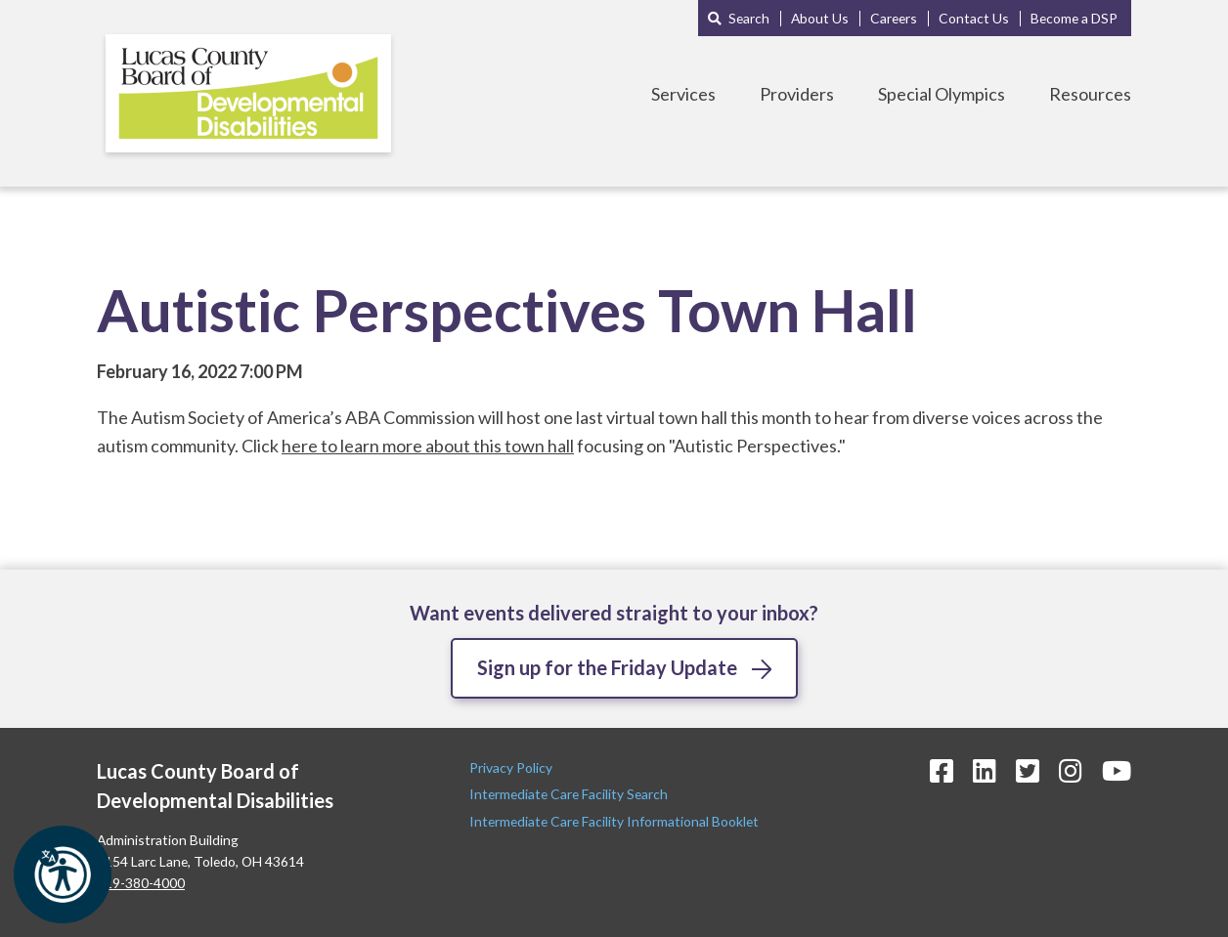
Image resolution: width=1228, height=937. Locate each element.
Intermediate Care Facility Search (570, 794)
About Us (820, 18)
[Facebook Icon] (941, 770)
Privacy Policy (512, 767)
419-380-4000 (141, 882)
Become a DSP (1074, 18)
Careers (893, 18)
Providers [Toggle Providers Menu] (797, 94)
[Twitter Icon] (1027, 770)
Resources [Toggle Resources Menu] (1090, 94)
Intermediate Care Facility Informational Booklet (614, 821)
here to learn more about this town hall (428, 445)
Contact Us (974, 18)
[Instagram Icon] (1070, 770)
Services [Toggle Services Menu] (683, 94)
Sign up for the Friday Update (607, 667)
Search (748, 18)
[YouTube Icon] (1116, 770)
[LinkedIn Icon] (984, 770)
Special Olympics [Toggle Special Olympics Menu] (941, 94)
